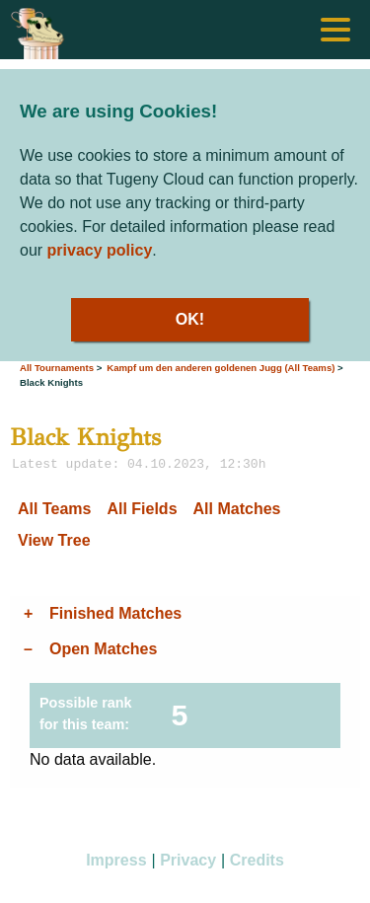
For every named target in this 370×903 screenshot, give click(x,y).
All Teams (54, 508)
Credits (257, 860)
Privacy (188, 860)
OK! (190, 319)
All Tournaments (57, 367)
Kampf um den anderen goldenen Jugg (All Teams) (220, 367)
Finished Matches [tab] (115, 613)
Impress (116, 860)
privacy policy (100, 250)
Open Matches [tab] (103, 648)
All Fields (142, 508)
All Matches (237, 508)
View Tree (54, 540)
